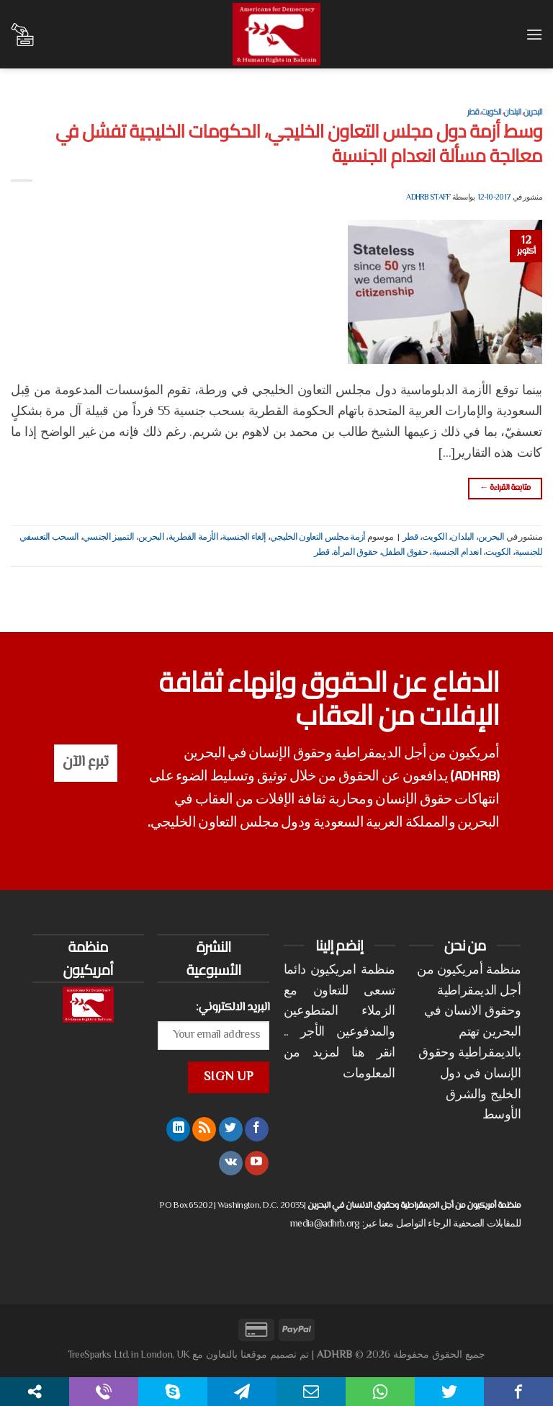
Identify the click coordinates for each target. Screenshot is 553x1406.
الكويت (491, 111)
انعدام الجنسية (457, 553)
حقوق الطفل (405, 553)
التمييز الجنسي (108, 537)
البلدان (512, 111)
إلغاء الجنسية (244, 537)
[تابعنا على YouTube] (257, 1163)
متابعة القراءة (505, 488)
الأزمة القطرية (193, 537)
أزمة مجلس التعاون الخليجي (318, 537)
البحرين (532, 111)
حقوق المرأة (355, 553)
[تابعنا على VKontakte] (231, 1163)
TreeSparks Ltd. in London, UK (129, 1355)
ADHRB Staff (428, 198)
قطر (473, 111)
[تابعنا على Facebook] (257, 1129)
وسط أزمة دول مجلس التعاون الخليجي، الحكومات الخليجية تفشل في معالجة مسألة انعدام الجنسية (298, 143)
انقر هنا (373, 1054)
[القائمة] (533, 34)
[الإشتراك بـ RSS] (204, 1129)
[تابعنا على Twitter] (231, 1129)
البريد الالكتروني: (233, 1007)
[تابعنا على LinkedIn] (178, 1129)
